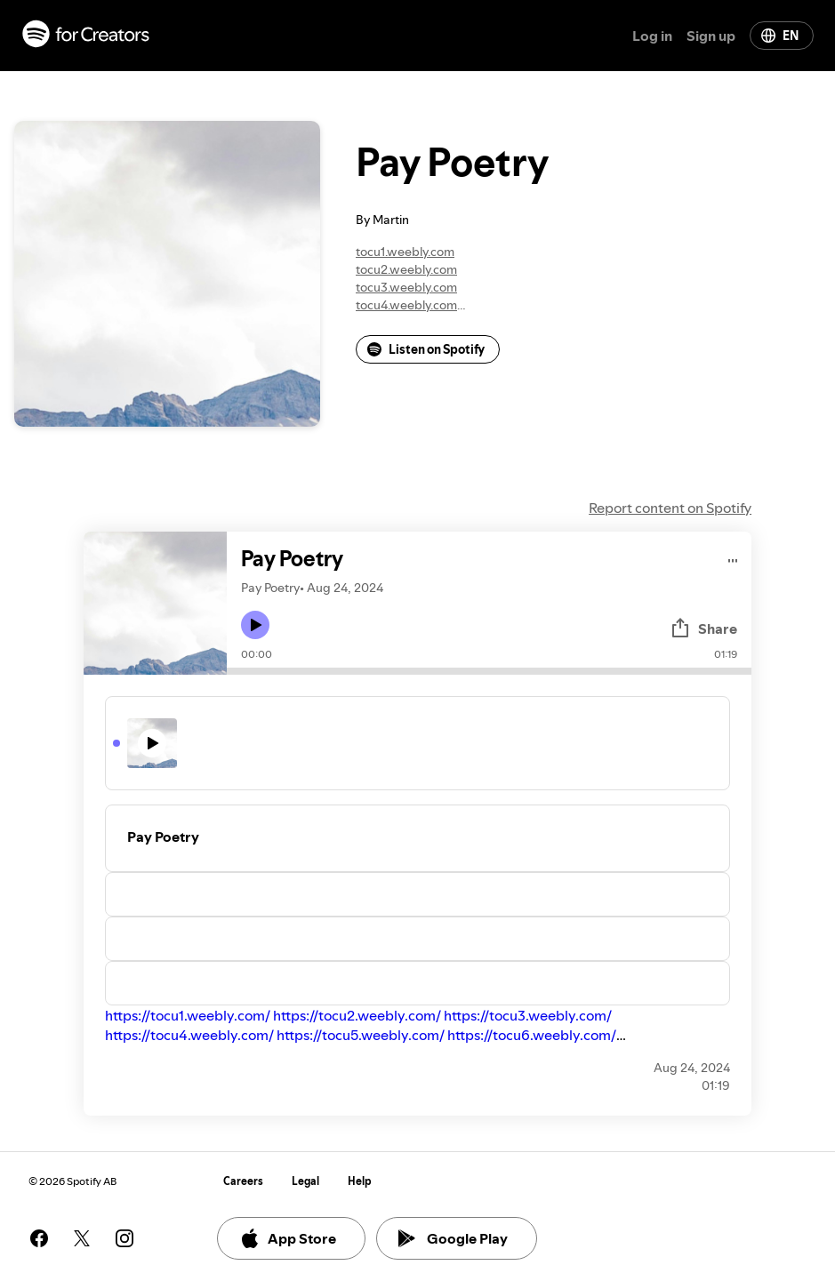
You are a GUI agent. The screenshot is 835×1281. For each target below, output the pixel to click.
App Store (287, 1238)
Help (360, 1181)
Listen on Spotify (426, 349)
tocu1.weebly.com (405, 251)
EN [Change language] (780, 35)
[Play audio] (733, 558)
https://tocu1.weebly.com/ (187, 1015)
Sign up (710, 35)
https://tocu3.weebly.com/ (528, 1015)
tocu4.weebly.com (406, 305)
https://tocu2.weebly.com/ (357, 1015)
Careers (243, 1181)
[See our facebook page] (39, 1238)
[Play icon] (255, 625)
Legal (305, 1181)
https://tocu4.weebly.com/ (189, 1035)
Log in (652, 35)
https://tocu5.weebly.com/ (361, 1035)
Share (703, 628)
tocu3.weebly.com (406, 287)
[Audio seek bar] (489, 671)
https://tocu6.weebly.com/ (531, 1035)
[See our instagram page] (124, 1238)
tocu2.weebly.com (406, 269)
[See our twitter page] (81, 1238)
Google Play (453, 1238)
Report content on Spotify (670, 507)
